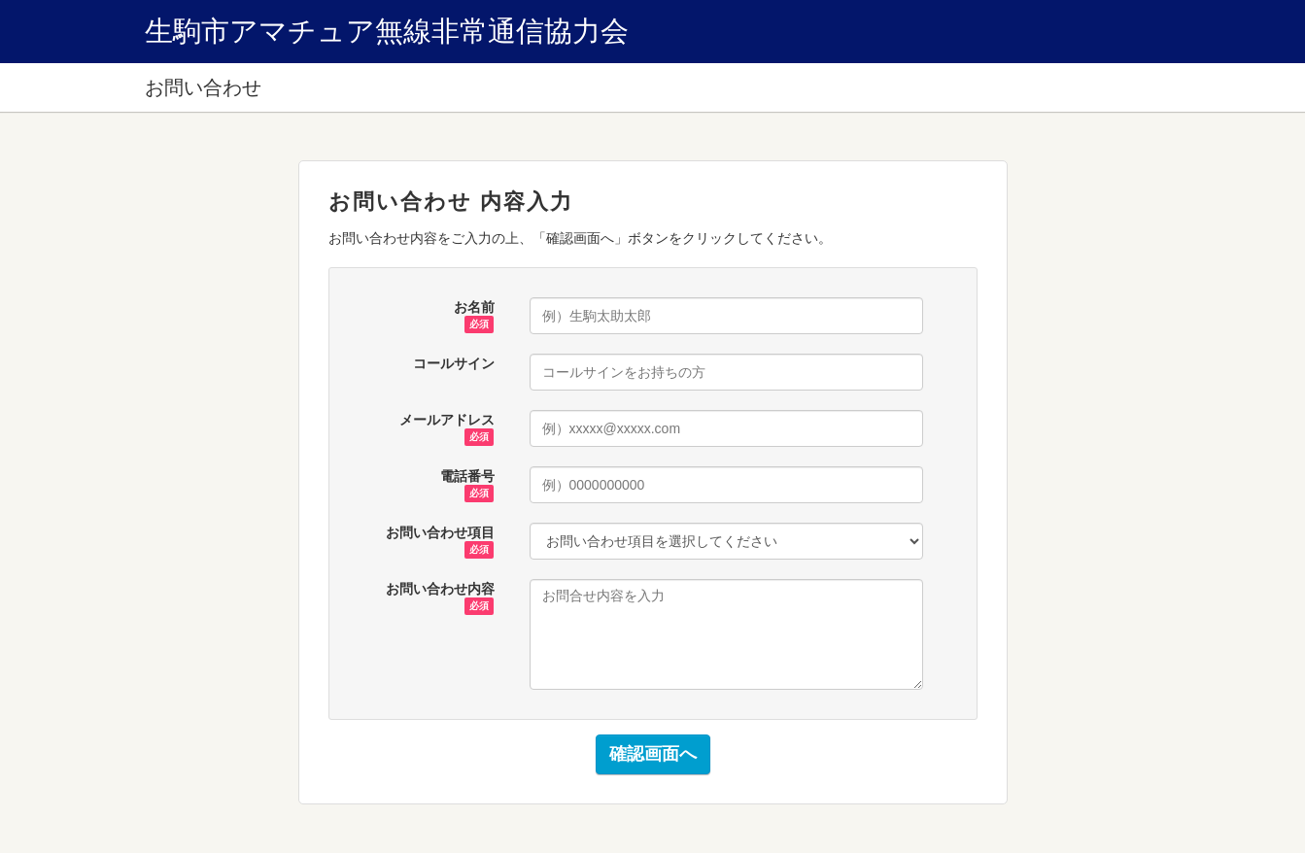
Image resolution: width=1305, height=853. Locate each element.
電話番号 (467, 477)
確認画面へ (653, 754)
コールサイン (454, 363)
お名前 (474, 308)
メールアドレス (447, 420)
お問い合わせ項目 (440, 533)
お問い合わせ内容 (440, 589)
